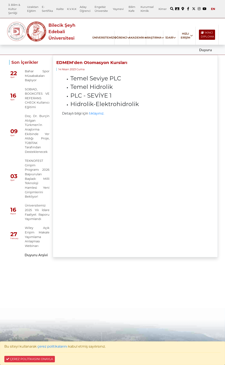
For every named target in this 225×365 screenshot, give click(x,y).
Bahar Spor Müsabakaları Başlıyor (37, 75)
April (12, 77)
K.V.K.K (71, 9)
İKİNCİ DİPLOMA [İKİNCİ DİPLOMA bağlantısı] (207, 34)
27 (13, 234)
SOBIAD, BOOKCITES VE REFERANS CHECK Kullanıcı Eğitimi (37, 98)
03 (13, 176)
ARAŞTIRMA (153, 37)
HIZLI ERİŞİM (185, 35)
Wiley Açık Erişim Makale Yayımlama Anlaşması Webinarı (37, 237)
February (14, 238)
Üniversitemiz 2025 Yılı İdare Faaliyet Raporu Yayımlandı (37, 212)
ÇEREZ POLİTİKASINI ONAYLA (29, 359)
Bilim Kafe (132, 8)
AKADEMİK (136, 37)
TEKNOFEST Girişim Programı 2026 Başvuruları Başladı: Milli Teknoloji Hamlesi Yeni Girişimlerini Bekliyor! (37, 178)
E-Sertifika (47, 8)
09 (14, 131)
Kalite (60, 9)
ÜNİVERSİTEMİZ (103, 37)
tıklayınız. (96, 113)
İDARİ (169, 37)
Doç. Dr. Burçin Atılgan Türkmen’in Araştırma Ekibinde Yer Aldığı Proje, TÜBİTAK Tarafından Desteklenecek (37, 134)
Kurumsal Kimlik (147, 8)
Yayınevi (118, 9)
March (13, 214)
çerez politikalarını (52, 346)
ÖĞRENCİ (120, 37)
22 (13, 73)
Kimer (163, 9)
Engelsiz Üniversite (101, 8)
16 (13, 95)
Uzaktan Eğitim (33, 8)
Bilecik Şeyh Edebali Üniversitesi (61, 32)
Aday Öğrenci (85, 8)
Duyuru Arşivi (36, 255)
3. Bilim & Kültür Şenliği (14, 8)
